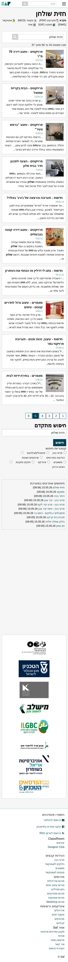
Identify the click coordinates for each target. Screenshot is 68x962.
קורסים (60, 842)
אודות (61, 935)
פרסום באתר (57, 940)
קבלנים (60, 923)
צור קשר (59, 944)
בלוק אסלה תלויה (55, 521)
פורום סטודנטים (55, 893)
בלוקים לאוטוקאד (54, 864)
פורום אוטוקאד (56, 897)
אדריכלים (59, 910)
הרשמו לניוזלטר (54, 820)
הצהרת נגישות (56, 948)
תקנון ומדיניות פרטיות (52, 931)
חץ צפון (60, 525)
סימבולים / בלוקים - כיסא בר (49, 513)
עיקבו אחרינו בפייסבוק (50, 826)
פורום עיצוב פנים (55, 885)
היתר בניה (59, 496)
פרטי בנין (57, 452)
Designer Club (56, 846)
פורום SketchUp (55, 901)
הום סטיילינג (57, 889)
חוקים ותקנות (23, 462)
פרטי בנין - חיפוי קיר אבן (51, 508)
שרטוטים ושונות (30, 457)
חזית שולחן (59, 487)
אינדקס (42, 462)
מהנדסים (59, 918)
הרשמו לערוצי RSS (52, 833)
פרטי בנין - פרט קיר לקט (51, 504)
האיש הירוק (58, 466)
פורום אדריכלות (55, 880)
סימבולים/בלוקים (36, 452)
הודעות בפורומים (55, 457)
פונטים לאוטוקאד (54, 872)
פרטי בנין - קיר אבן (54, 500)
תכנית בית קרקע (56, 517)
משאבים (57, 462)
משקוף (61, 491)
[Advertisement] (34, 554)
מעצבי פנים (58, 914)
